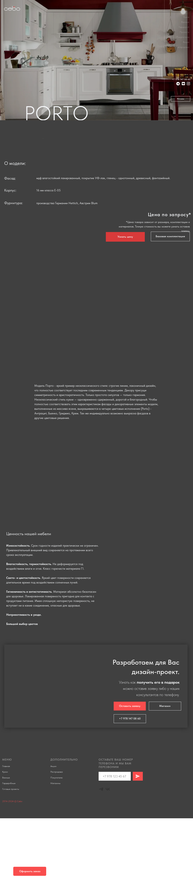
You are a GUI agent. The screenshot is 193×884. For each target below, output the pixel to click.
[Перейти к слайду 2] (95, 210)
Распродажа (182, 47)
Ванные (185, 22)
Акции (186, 42)
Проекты (184, 32)
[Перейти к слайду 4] (102, 210)
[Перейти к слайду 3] (98, 210)
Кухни (186, 17)
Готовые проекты (10, 854)
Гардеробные (8, 849)
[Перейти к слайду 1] (91, 210)
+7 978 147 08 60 (181, 79)
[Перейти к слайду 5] (104, 422)
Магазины (55, 849)
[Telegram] (101, 854)
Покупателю (183, 37)
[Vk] (107, 854)
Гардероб (184, 27)
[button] (170, 302)
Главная (6, 831)
